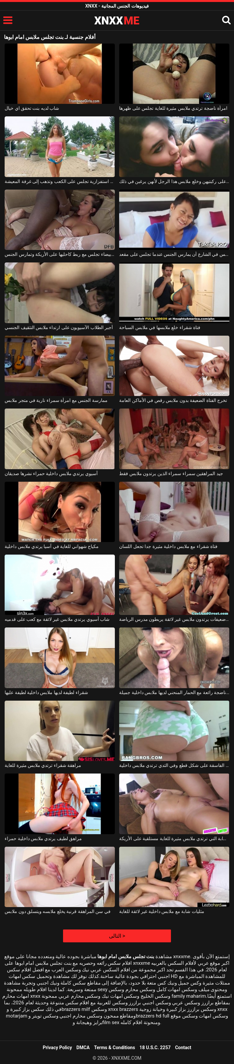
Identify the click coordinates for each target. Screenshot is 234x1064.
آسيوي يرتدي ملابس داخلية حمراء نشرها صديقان (51, 473)
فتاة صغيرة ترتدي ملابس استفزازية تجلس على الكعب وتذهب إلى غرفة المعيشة (60, 181)
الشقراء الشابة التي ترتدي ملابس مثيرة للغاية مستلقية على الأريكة (174, 838)
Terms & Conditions (114, 1047)
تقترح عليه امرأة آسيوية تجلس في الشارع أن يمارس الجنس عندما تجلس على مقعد (174, 254)
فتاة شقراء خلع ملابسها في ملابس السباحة (159, 327)
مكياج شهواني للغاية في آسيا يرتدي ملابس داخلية (52, 546)
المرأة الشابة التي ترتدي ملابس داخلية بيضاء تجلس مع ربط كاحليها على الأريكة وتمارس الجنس (60, 254)
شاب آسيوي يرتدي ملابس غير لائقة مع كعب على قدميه (57, 619)
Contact (183, 1047)
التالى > (117, 936)
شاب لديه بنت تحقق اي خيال (32, 108)
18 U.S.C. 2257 (155, 1047)
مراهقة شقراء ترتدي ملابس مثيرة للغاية (43, 765)
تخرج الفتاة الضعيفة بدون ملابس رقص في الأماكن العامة (173, 400)
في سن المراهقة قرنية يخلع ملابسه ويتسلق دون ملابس (58, 911)
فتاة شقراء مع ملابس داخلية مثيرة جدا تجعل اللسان (168, 546)
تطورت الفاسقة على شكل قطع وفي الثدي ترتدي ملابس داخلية (174, 765)
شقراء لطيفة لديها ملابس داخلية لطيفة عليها (46, 692)
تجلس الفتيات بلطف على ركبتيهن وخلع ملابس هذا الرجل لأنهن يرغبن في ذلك (174, 181)
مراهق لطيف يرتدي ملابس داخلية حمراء (43, 838)
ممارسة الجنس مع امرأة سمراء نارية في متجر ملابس (56, 400)
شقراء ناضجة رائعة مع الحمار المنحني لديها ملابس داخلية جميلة (174, 692)
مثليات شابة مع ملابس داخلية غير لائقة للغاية (161, 911)
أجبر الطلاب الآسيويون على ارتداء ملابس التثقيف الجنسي (59, 327)
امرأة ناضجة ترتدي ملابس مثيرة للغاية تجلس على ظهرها (173, 108)
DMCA (83, 1047)
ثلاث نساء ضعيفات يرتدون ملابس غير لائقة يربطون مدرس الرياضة (174, 619)
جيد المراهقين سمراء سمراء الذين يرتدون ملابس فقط (171, 473)
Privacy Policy (57, 1047)
